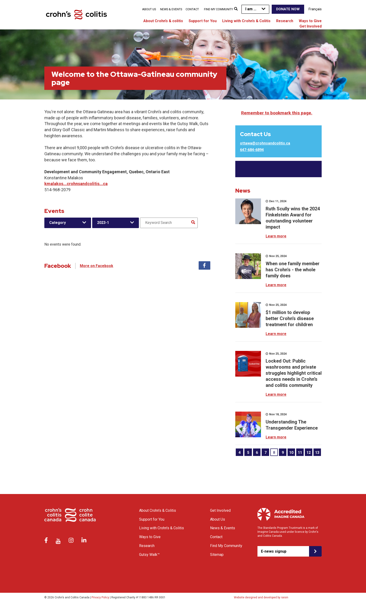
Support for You (203, 21)
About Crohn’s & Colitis (157, 510)
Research (284, 21)
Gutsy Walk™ (149, 554)
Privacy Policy (100, 597)
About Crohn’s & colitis (163, 21)
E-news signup (273, 551)
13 (317, 452)
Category (57, 222)
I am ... (250, 9)
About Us (149, 9)
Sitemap (217, 554)
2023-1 (103, 222)
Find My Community (218, 9)
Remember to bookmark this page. (276, 113)
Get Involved (310, 26)
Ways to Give (310, 21)
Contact (192, 9)
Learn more (276, 236)
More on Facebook (96, 266)
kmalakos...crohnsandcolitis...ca (76, 183)
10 (291, 452)
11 (300, 452)
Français (315, 9)
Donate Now (288, 9)
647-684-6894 (252, 150)
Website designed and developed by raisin (261, 597)
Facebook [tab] (204, 265)
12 (308, 452)
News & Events (171, 9)
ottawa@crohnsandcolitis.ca (265, 143)
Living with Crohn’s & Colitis (246, 21)
